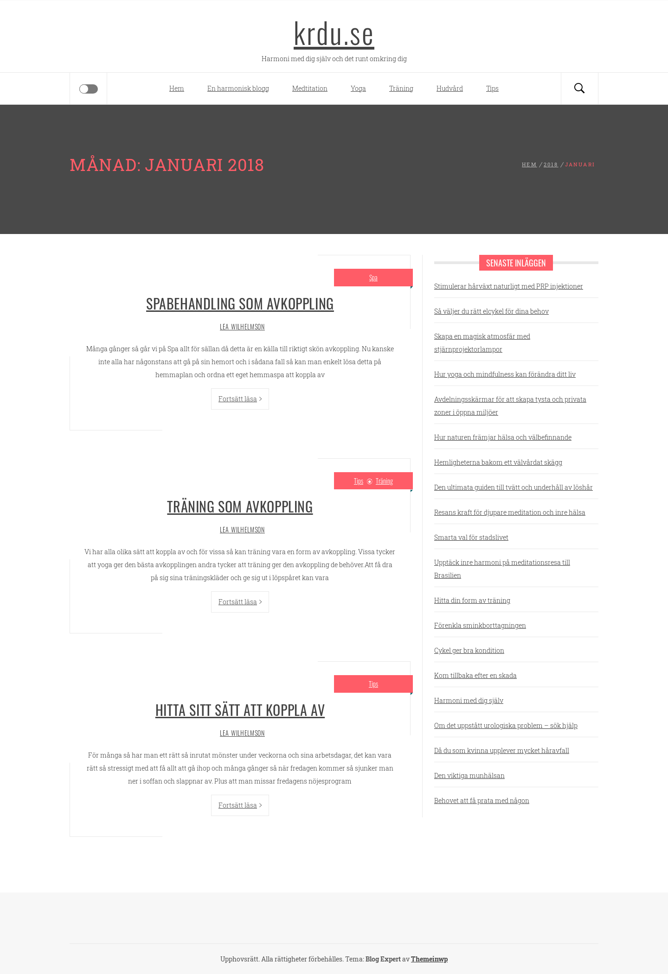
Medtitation (310, 88)
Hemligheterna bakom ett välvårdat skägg (498, 462)
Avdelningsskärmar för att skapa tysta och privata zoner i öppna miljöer (510, 406)
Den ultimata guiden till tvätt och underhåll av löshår (513, 487)
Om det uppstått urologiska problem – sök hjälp (506, 725)
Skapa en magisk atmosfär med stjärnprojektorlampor (482, 343)
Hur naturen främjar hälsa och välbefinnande (503, 437)
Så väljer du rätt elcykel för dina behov (491, 311)
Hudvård (450, 88)
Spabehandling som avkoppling (240, 303)
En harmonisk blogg (238, 88)
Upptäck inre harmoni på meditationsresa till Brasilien (502, 569)
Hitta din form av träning (472, 600)
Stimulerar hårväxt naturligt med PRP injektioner (508, 286)
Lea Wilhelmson (242, 326)
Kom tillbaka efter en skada (475, 675)
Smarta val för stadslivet (471, 537)
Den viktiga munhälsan (469, 775)
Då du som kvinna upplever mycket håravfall (501, 750)
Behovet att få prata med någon (481, 800)
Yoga (358, 88)
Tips (492, 88)
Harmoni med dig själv (468, 700)
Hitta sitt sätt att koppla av (240, 709)
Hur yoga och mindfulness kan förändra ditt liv (505, 374)
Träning (401, 88)
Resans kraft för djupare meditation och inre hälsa (509, 512)
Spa (373, 277)
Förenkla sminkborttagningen (480, 625)
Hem (176, 88)
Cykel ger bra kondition (469, 650)
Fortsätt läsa (240, 398)
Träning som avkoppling (240, 506)
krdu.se (334, 32)
